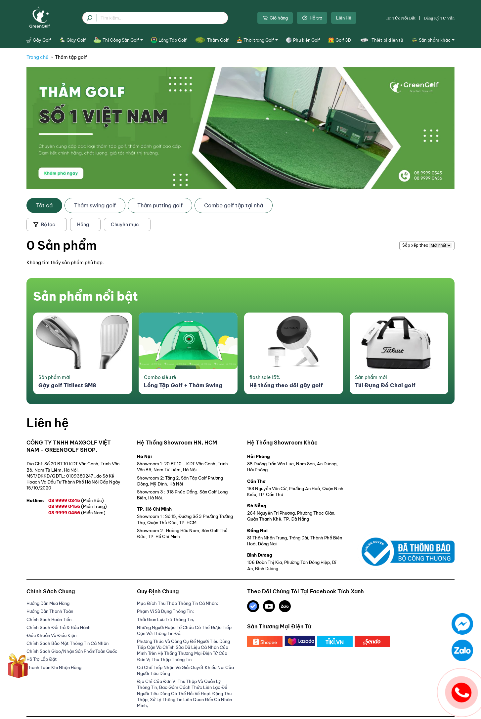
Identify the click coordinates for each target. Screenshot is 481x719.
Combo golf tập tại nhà (233, 205)
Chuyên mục (125, 225)
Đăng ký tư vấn (439, 18)
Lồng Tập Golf (168, 40)
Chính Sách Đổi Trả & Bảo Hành (58, 627)
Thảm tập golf (71, 57)
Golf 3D (339, 40)
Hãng (83, 225)
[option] (82, 353)
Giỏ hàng (275, 18)
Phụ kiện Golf (303, 40)
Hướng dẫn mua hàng (47, 603)
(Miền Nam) (93, 512)
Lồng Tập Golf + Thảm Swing (183, 385)
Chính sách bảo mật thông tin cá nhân (67, 643)
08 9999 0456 (77, 506)
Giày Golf (72, 40)
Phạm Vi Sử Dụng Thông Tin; (165, 611)
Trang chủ (37, 57)
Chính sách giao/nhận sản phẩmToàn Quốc (71, 651)
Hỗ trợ (312, 18)
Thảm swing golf (95, 205)
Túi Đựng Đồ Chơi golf (385, 385)
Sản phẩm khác (433, 40)
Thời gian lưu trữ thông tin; (165, 619)
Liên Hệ (343, 18)
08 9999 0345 (76, 500)
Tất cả (44, 205)
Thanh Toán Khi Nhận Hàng (53, 667)
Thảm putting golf (160, 205)
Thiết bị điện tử (381, 40)
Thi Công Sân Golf (118, 40)
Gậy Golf (38, 40)
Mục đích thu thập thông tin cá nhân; (177, 603)
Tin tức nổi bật (400, 18)
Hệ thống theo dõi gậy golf (286, 385)
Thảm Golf (212, 40)
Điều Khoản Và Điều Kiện (51, 635)
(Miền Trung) (94, 506)
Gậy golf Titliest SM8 (67, 385)
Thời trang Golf (257, 40)
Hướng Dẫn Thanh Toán (49, 611)
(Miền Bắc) (92, 500)
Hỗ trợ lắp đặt (41, 659)
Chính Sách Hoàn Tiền (48, 619)
